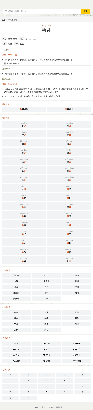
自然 (77, 324)
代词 (46, 275)
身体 (16, 330)
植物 (46, 318)
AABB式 (76, 344)
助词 (77, 293)
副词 (77, 281)
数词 (46, 293)
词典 (3, 20)
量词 (16, 287)
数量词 (16, 293)
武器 (46, 330)
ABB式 (46, 349)
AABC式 (16, 349)
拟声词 (16, 275)
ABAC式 (76, 349)
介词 (46, 287)
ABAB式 (16, 361)
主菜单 (89, 3)
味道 (46, 324)
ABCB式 (46, 355)
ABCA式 (46, 361)
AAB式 (16, 355)
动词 (77, 275)
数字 (77, 312)
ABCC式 (46, 344)
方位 (16, 324)
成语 (46, 299)
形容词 (46, 281)
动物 (16, 318)
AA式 (16, 344)
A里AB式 (77, 361)
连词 (77, 287)
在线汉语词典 (57, 407)
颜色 (77, 318)
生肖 (16, 312)
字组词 (23, 109)
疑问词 (16, 299)
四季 (46, 312)
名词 (22, 44)
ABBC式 (76, 355)
